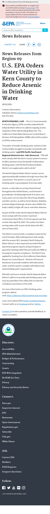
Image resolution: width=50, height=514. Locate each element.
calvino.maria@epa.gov (27, 112)
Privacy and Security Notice (15, 387)
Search (45, 30)
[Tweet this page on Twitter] (34, 45)
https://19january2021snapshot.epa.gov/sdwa (27, 295)
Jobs (4, 413)
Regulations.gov (10, 427)
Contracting (8, 363)
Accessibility (8, 349)
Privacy (5, 383)
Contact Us (10, 44)
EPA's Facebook (3, 487)
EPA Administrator (11, 354)
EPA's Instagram (23, 487)
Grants (5, 368)
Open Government (11, 422)
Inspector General (11, 408)
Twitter (37, 304)
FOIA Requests (9, 467)
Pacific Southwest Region (34, 300)
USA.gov (6, 437)
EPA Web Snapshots (12, 373)
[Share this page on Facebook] (29, 45)
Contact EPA (8, 457)
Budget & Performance (13, 359)
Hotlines (6, 462)
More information (33, 17)
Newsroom (7, 418)
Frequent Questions (11, 472)
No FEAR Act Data (10, 378)
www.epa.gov (31, 8)
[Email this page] (39, 45)
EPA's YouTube (13, 487)
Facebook (23, 304)
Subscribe (7, 432)
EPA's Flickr (18, 487)
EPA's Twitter (8, 487)
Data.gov (6, 403)
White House (8, 441)
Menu (42, 23)
